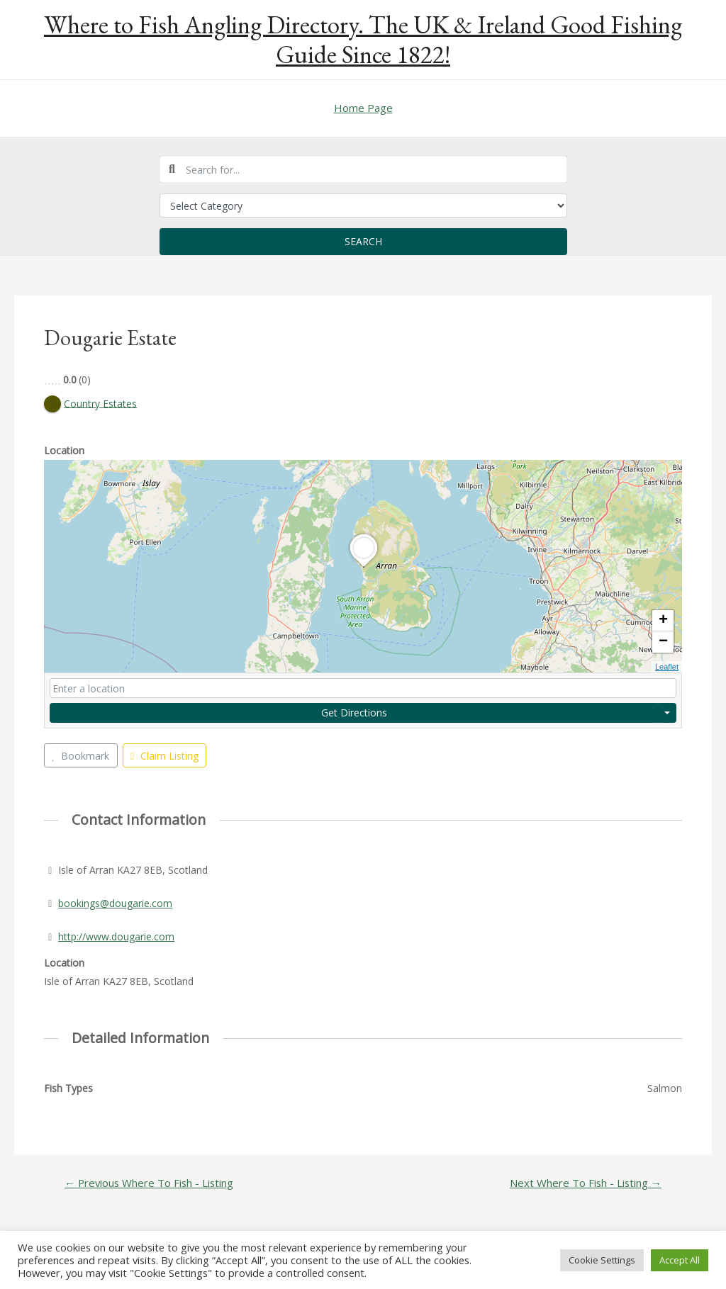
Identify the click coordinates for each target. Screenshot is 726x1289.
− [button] (663, 642)
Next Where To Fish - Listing (585, 1183)
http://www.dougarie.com (116, 936)
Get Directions (354, 712)
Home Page (363, 108)
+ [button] (663, 620)
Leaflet (666, 667)
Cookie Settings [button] (602, 1260)
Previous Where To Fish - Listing (149, 1183)
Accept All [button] (679, 1260)
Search (363, 241)
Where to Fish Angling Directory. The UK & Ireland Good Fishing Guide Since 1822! (363, 39)
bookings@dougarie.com (115, 903)
